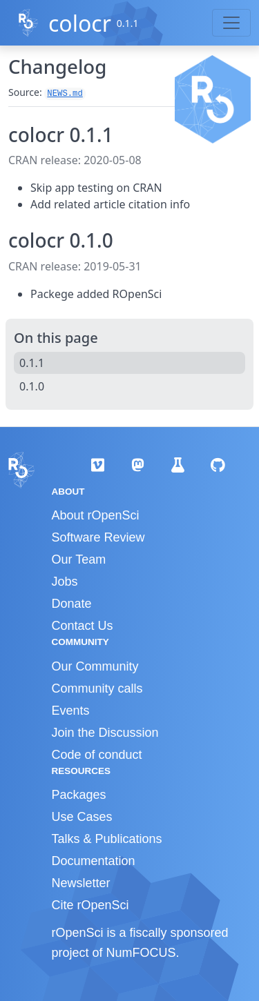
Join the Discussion (105, 733)
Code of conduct (97, 755)
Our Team (79, 559)
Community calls (97, 688)
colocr (79, 23)
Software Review (98, 537)
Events (71, 710)
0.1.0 (31, 386)
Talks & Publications (107, 839)
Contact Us (82, 626)
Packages (79, 795)
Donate (72, 604)
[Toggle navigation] (231, 23)
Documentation (93, 861)
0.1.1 (31, 362)
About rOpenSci (96, 515)
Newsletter (81, 883)
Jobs (65, 581)
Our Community (95, 666)
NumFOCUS (141, 953)
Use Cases (82, 817)
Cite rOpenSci (90, 905)
